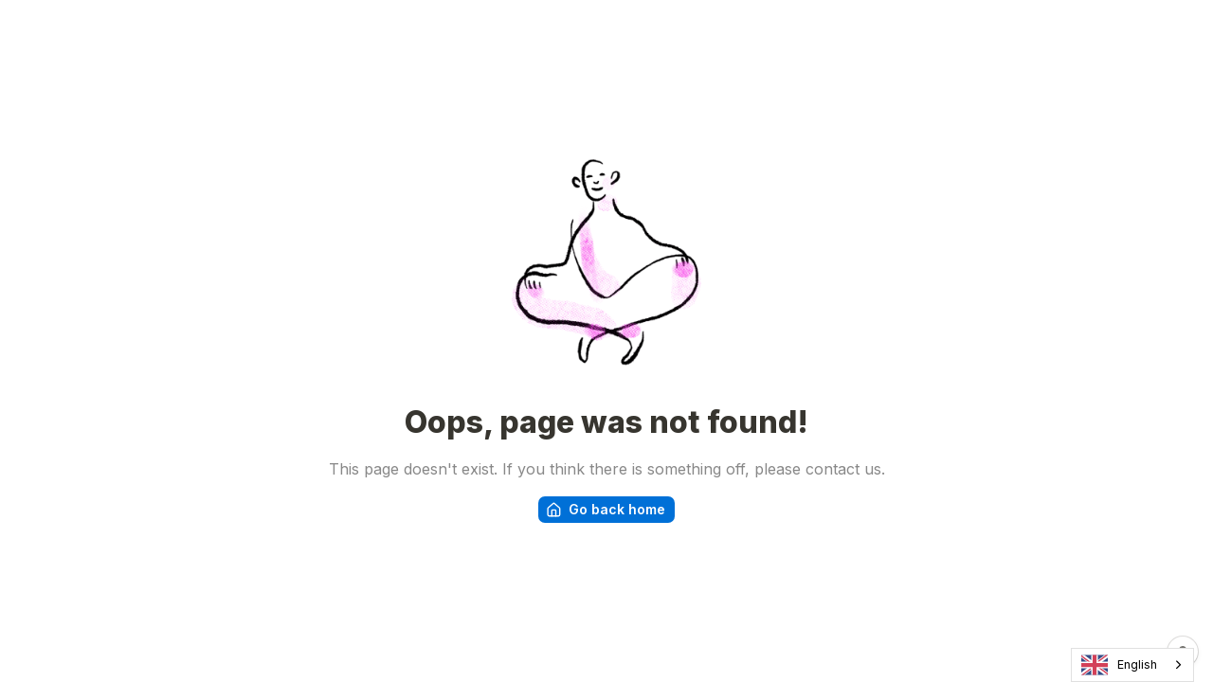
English (1119, 665)
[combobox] (1132, 665)
